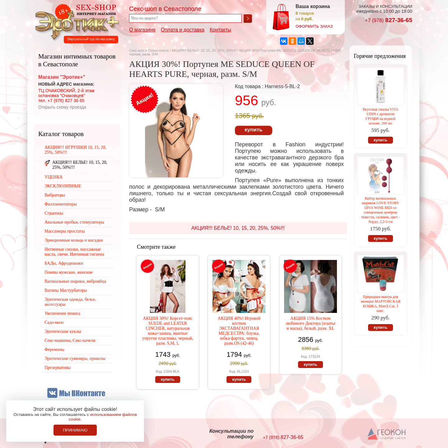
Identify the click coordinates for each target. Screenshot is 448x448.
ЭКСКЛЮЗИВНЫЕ (62, 186)
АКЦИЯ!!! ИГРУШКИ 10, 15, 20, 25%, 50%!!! (75, 150)
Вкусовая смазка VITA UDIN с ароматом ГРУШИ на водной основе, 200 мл (381, 116)
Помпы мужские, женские (68, 272)
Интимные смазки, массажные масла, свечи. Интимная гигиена (74, 252)
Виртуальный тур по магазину (90, 39)
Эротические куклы (62, 331)
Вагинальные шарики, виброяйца (75, 281)
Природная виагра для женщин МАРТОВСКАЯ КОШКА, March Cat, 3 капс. (380, 304)
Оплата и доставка (182, 29)
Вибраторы (54, 195)
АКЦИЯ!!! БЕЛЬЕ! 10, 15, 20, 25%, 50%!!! (204, 50)
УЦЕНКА (53, 177)
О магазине (142, 29)
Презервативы (57, 367)
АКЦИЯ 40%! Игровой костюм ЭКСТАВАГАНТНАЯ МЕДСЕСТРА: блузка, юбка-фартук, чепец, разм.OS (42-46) (239, 331)
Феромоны (54, 349)
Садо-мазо (54, 322)
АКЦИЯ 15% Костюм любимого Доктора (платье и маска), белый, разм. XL (310, 323)
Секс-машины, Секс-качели (69, 340)
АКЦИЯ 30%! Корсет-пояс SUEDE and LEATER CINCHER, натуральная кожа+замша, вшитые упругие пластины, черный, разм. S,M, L (167, 331)
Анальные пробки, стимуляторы (74, 222)
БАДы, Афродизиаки (63, 263)
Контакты (220, 29)
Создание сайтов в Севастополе (387, 434)
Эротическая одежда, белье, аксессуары (70, 302)
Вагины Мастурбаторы (65, 290)
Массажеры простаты (64, 231)
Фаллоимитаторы (60, 204)
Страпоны (53, 213)
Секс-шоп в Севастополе (149, 50)
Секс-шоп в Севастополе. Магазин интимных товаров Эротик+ (75, 21)
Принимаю (75, 430)
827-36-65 (388, 20)
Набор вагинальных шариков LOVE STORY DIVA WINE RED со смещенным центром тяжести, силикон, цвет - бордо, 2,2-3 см (380, 210)
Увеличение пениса (62, 313)
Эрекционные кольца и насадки (73, 240)
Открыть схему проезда (62, 107)
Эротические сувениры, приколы (74, 358)
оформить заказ (314, 26)
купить (253, 130)
